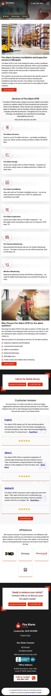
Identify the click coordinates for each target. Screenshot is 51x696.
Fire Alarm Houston (25, 651)
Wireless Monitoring (11, 271)
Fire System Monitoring (13, 244)
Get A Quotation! (9, 90)
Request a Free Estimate (17, 384)
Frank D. (8, 420)
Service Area (15, 16)
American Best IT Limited (33, 692)
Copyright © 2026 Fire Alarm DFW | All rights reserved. (26, 690)
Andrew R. (9, 488)
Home (6, 16)
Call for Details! (9, 364)
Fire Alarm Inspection (12, 217)
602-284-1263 (37, 3)
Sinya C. (8, 452)
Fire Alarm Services (11, 134)
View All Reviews (25, 518)
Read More (33, 432)
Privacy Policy (25, 635)
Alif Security (25, 647)
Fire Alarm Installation (12, 189)
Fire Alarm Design (10, 162)
